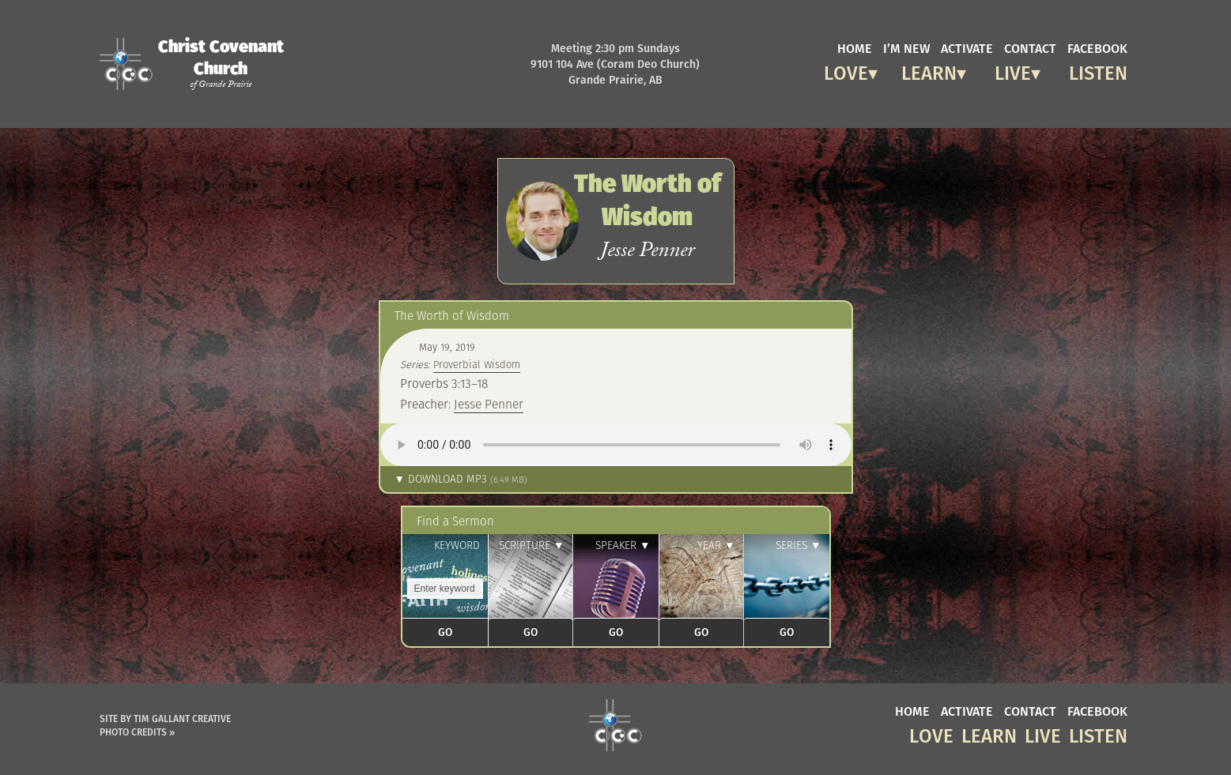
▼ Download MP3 (461, 479)
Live (1013, 70)
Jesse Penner (488, 403)
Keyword (457, 545)
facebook (1097, 47)
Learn (929, 70)
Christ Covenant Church (221, 63)
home (854, 47)
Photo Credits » (137, 732)
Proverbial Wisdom (476, 364)
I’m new (906, 47)
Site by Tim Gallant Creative (165, 718)
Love (846, 70)
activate (967, 47)
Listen (1098, 70)
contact (1030, 47)
